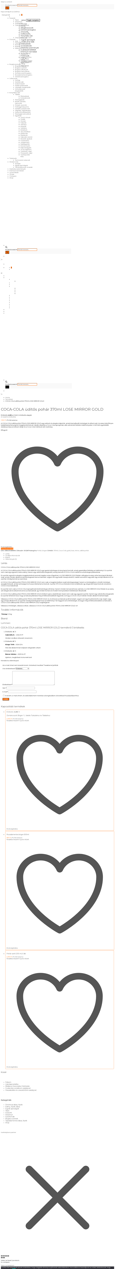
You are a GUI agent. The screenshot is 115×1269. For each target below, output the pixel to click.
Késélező (24, 130)
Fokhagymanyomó (22, 107)
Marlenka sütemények (17, 169)
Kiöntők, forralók (21, 45)
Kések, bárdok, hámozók (20, 102)
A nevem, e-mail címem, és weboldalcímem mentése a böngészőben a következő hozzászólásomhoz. (42, 698)
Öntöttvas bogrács (21, 77)
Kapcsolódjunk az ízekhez (10, 12)
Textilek (18, 164)
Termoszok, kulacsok (22, 160)
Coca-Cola (62, 550)
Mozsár (23, 121)
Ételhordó (24, 133)
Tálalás (17, 94)
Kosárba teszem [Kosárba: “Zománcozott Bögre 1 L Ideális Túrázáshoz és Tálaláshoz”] (13, 723)
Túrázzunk (13, 158)
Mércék (24, 38)
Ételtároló (24, 135)
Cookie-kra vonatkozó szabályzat (18, 1091)
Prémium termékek (16, 171)
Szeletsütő (19, 23)
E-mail (5, 694)
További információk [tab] (12, 555)
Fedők (23, 119)
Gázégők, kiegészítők (23, 87)
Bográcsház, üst (20, 66)
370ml (56, 550)
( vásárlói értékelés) (8, 417)
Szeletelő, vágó (26, 151)
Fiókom (8, 1085)
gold (68, 550)
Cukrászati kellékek (28, 50)
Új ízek (11, 174)
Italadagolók (25, 144)
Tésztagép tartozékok (23, 114)
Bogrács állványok (21, 69)
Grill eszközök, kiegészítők (20, 90)
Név (4, 691)
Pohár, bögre (42, 550)
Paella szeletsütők (21, 85)
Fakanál (23, 123)
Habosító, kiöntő (26, 137)
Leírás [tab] (7, 554)
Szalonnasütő (20, 84)
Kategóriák (6, 15)
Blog (23, 64)
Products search (11, 5)
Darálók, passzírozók (22, 108)
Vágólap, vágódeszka (23, 110)
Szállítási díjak (26, 62)
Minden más (13, 162)
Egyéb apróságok (21, 165)
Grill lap (17, 80)
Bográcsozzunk (15, 64)
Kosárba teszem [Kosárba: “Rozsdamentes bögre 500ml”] (13, 842)
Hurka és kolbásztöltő (23, 112)
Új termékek (14, 172)
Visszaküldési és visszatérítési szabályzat (21, 1093)
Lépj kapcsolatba (11, 1087)
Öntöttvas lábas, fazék (14, 1108)
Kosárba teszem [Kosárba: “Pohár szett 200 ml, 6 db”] (13, 962)
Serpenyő (18, 22)
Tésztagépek (19, 100)
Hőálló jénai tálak (27, 42)
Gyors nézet (24, 723)
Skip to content (6, 2)
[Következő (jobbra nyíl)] (4, 1260)
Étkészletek (25, 96)
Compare (12, 176)
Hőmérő (23, 124)
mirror (77, 550)
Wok (16, 41)
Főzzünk (12, 39)
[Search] (7, 7)
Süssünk (12, 18)
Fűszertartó (25, 140)
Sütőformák (10, 1120)
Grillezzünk (13, 78)
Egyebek (18, 116)
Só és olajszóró (26, 149)
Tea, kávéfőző (25, 132)
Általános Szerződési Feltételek (17, 1089)
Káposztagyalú (26, 148)
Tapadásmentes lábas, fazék (16, 1124)
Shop (11, 178)
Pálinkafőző (19, 43)
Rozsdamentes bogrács (23, 75)
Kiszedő (23, 126)
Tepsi (17, 20)
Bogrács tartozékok (22, 71)
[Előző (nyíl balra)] (2, 1260)
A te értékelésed (9, 668)
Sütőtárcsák (19, 82)
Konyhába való (14, 93)
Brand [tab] (7, 557)
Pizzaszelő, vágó (26, 153)
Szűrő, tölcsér (25, 117)
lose (72, 550)
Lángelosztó (25, 142)
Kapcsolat (25, 66)
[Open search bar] (6, 247)
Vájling (23, 58)
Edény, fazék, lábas (12, 1110)
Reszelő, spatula (26, 139)
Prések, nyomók (21, 105)
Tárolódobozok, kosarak (24, 167)
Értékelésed (7, 687)
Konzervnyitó (25, 146)
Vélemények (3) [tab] (11, 559)
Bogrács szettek (21, 68)
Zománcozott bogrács (23, 73)
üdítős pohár (84, 550)
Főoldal (24, 24)
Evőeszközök (25, 98)
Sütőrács (24, 128)
